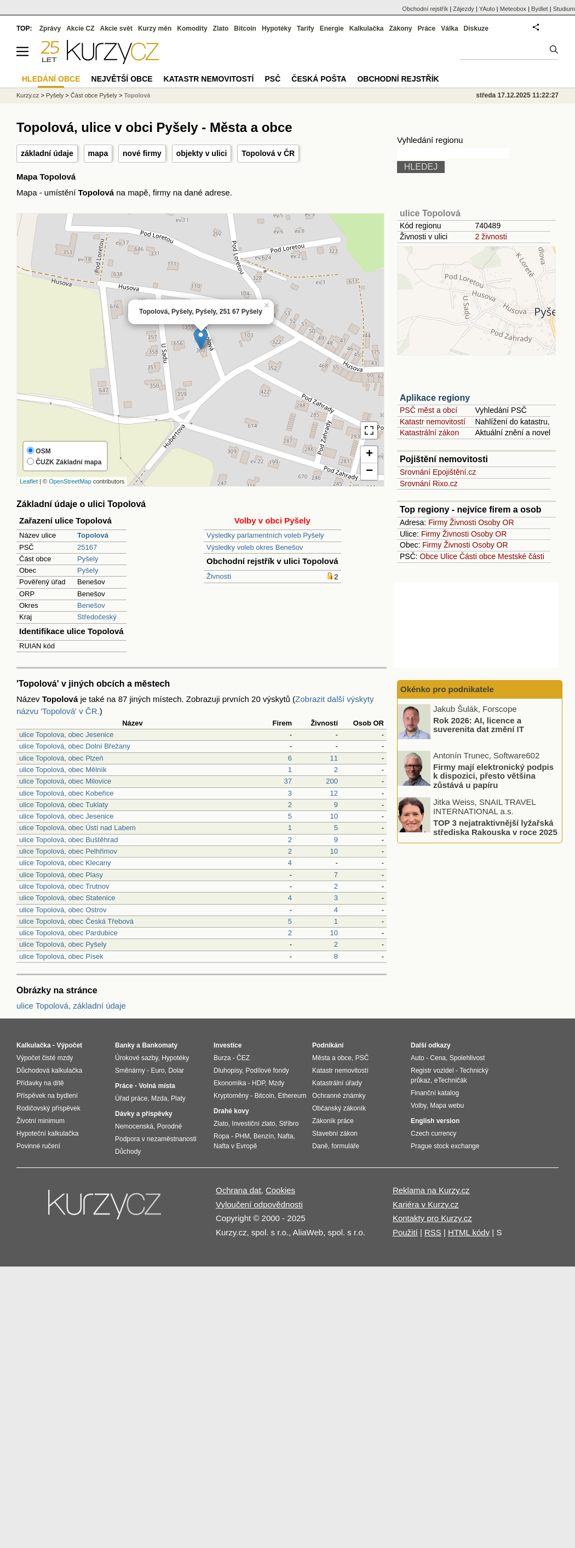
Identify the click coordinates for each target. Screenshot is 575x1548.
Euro (157, 1070)
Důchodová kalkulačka (49, 1070)
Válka (449, 28)
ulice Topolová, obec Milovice (65, 781)
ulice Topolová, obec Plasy (61, 875)
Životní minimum (40, 1121)
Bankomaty (159, 1045)
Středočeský (97, 617)
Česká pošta (318, 78)
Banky (125, 1045)
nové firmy (142, 153)
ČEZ (243, 1058)
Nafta (286, 1136)
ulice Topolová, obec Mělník (62, 770)
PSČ (272, 78)
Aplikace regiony (435, 397)
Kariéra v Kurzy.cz (426, 1204)
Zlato (221, 28)
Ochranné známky (338, 1096)
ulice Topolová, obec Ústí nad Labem (77, 828)
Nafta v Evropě (235, 1146)
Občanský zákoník (339, 1108)
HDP (258, 1083)
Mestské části (521, 556)
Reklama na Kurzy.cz (431, 1190)
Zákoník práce (333, 1121)
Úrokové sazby (136, 1058)
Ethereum (292, 1096)
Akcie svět (116, 28)
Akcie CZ (80, 28)
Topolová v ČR (268, 153)
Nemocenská (134, 1126)
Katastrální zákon (429, 432)
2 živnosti (491, 236)
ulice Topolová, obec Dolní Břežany (74, 746)
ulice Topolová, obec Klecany (65, 863)
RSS (432, 1232)
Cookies (280, 1190)
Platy (178, 1098)
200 (332, 781)
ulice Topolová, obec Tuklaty (63, 805)
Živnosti (218, 576)
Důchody (128, 1151)
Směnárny (130, 1070)
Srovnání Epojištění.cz (438, 472)
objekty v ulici (201, 153)
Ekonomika (230, 1083)
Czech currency (433, 1133)
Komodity (192, 28)
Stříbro (288, 1123)
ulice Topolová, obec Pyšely (62, 944)
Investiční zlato (253, 1123)
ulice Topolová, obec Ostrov (62, 910)
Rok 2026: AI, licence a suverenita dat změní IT (478, 724)
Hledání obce (51, 78)
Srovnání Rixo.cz (429, 483)
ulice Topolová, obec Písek (61, 956)
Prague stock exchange (445, 1146)
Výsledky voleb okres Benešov (254, 547)
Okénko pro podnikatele (447, 689)
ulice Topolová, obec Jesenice (66, 816)
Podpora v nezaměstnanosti (156, 1139)
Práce (427, 28)
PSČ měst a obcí (428, 410)
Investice (228, 1045)
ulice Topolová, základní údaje (71, 1005)
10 (334, 816)
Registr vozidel (432, 1070)
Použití (405, 1232)
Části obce (477, 556)
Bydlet (539, 8)
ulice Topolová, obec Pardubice (68, 933)
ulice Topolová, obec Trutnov (64, 886)
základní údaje (47, 153)
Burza (222, 1058)
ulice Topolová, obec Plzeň (61, 758)
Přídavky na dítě (40, 1083)
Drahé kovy (231, 1111)
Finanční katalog (435, 1093)
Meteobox (513, 8)
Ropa (221, 1136)
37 (288, 781)
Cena (438, 1058)
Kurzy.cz (27, 95)
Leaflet (29, 481)
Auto (417, 1058)
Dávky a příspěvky (144, 1114)
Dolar (176, 1070)
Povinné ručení (38, 1146)
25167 (87, 547)
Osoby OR (496, 522)
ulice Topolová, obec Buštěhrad (68, 840)
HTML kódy (469, 1232)
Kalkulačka (366, 28)
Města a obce (332, 1058)
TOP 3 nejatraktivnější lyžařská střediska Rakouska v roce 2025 (495, 827)
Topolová (137, 95)
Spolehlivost (467, 1058)
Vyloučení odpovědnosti (259, 1204)
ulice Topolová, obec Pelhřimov (68, 851)
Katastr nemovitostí (432, 421)
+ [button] (369, 454)
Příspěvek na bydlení (47, 1096)
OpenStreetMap (70, 481)
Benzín (264, 1136)
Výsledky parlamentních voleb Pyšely (265, 535)
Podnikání (327, 1045)
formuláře (345, 1146)
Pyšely (87, 559)
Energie (332, 28)
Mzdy (277, 1083)
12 (334, 793)
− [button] (369, 471)
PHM (242, 1136)
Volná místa (157, 1086)
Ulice (448, 556)
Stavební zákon (335, 1133)
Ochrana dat (238, 1190)
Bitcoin (245, 28)
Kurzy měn (154, 28)
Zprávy (50, 28)
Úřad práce (131, 1098)
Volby (418, 1105)
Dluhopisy (228, 1070)
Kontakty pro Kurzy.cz (432, 1218)
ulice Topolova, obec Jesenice (66, 734)
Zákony (400, 28)
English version (435, 1121)
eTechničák (450, 1080)
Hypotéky (276, 28)
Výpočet (69, 1045)
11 (334, 758)
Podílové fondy (267, 1070)
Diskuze (476, 28)
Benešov (91, 605)
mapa (98, 153)
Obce (429, 556)
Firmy (437, 522)
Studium (564, 8)
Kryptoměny (231, 1096)
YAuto (487, 8)
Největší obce (122, 78)
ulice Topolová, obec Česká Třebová (76, 921)
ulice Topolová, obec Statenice (67, 898)
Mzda (159, 1098)
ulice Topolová (430, 213)
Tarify (305, 28)
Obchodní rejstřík (426, 8)
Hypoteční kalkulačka (47, 1133)
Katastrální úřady (337, 1083)
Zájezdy (463, 8)
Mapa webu (447, 1105)
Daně (320, 1146)
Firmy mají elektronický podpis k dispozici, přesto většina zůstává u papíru (493, 775)
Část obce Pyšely (94, 95)
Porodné (169, 1126)
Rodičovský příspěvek (48, 1108)
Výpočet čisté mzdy (44, 1058)
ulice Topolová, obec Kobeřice (66, 793)
